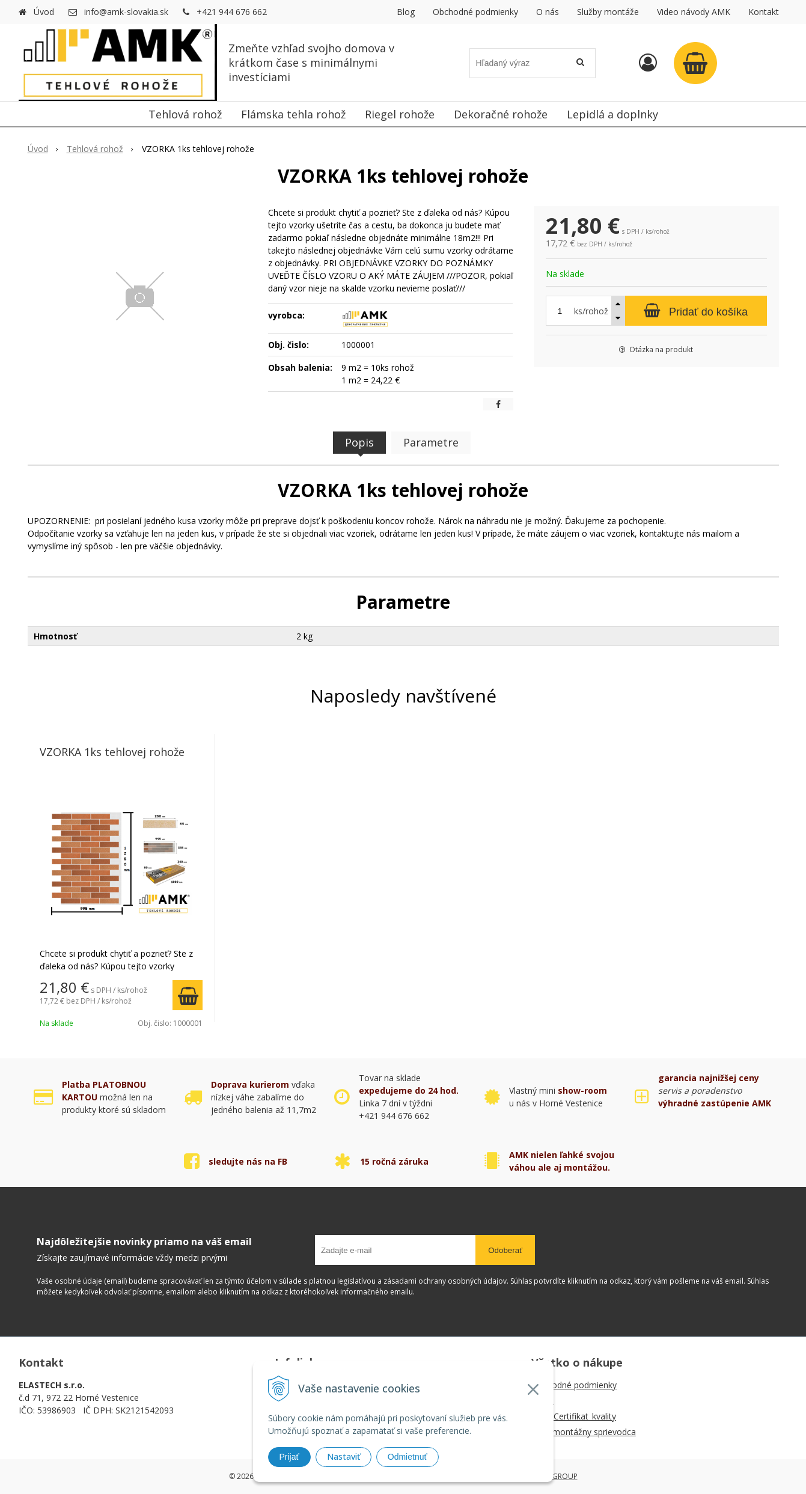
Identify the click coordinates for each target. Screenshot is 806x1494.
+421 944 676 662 (232, 11)
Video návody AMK (693, 11)
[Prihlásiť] (648, 62)
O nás (547, 11)
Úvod (44, 11)
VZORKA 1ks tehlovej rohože (112, 752)
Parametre (431, 442)
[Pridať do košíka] (696, 311)
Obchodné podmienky (475, 11)
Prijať (289, 1457)
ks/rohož (591, 311)
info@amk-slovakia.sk (126, 11)
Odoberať (505, 1250)
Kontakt (763, 11)
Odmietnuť (407, 1457)
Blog (406, 11)
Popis (359, 442)
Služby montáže (608, 11)
